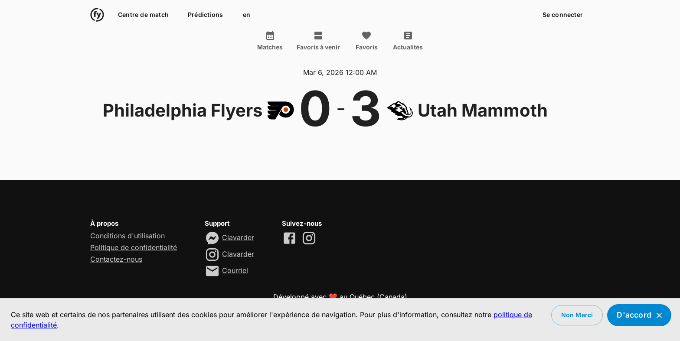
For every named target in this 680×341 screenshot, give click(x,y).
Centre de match (143, 15)
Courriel (235, 270)
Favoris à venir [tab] (318, 40)
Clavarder (238, 237)
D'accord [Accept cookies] (639, 315)
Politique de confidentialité (133, 247)
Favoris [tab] (366, 40)
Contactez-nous (116, 259)
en (246, 15)
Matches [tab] (270, 40)
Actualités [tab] (408, 40)
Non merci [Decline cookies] (577, 315)
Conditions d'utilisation (127, 235)
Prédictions (205, 15)
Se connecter (562, 15)
